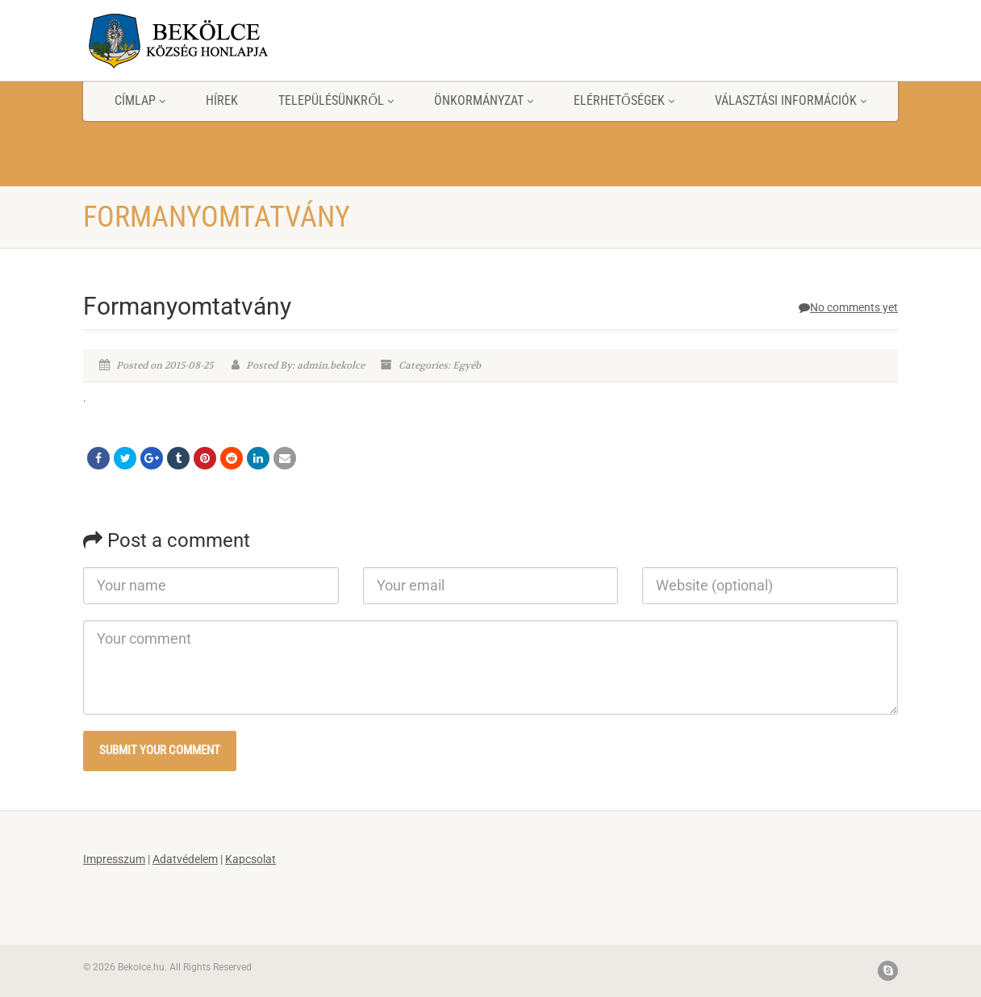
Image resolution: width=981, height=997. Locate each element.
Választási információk (790, 100)
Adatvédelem (185, 859)
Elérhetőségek (624, 100)
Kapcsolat (250, 859)
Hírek (222, 100)
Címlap (140, 100)
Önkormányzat (483, 100)
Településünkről (336, 100)
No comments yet (848, 307)
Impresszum (114, 859)
